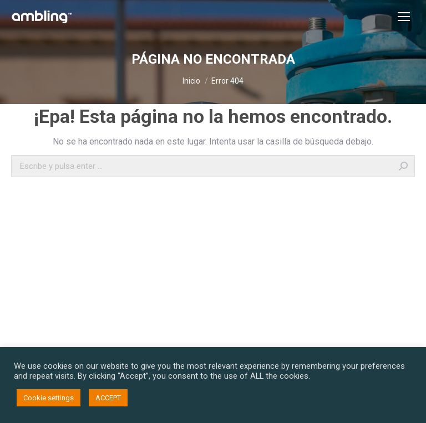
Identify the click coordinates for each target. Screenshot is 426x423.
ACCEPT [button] (108, 398)
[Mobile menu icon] (404, 17)
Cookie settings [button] (48, 398)
